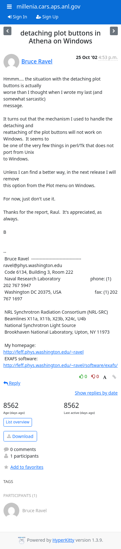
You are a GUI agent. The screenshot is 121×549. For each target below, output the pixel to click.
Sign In (17, 17)
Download (20, 436)
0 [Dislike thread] (95, 376)
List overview (17, 422)
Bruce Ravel (37, 61)
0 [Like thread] (84, 376)
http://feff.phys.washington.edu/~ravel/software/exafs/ (60, 365)
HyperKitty (63, 540)
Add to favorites (23, 467)
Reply (12, 383)
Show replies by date (96, 393)
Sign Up (47, 17)
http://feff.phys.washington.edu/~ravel (43, 352)
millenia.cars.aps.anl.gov (48, 6)
